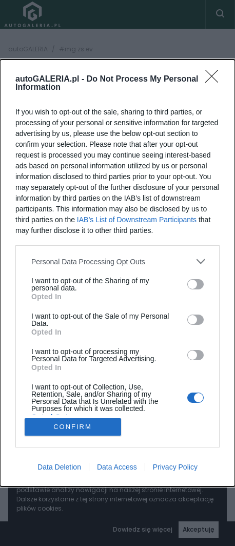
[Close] (215, 79)
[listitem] (117, 261)
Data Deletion (59, 467)
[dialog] (117, 273)
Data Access (117, 467)
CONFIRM (72, 427)
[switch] (195, 284)
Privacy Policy (175, 467)
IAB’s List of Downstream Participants (137, 220)
